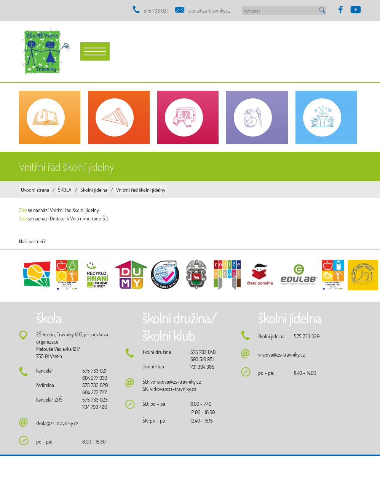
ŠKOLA (65, 189)
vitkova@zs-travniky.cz (173, 388)
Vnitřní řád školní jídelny (140, 189)
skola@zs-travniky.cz (209, 10)
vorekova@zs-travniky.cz (175, 381)
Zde (23, 210)
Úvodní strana (35, 189)
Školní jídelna (93, 189)
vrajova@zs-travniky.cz (281, 354)
